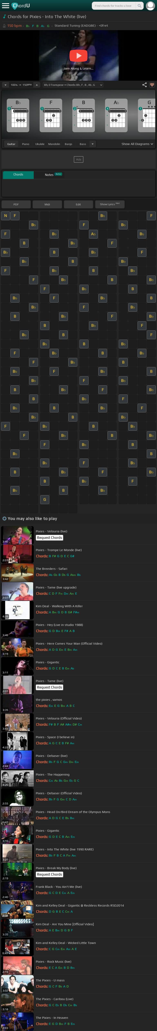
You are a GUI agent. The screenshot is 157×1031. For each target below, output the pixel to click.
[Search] (139, 6)
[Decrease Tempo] (5, 85)
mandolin (54, 144)
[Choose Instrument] (93, 144)
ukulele (39, 144)
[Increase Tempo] (36, 85)
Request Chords (49, 538)
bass (83, 144)
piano (25, 144)
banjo (68, 144)
